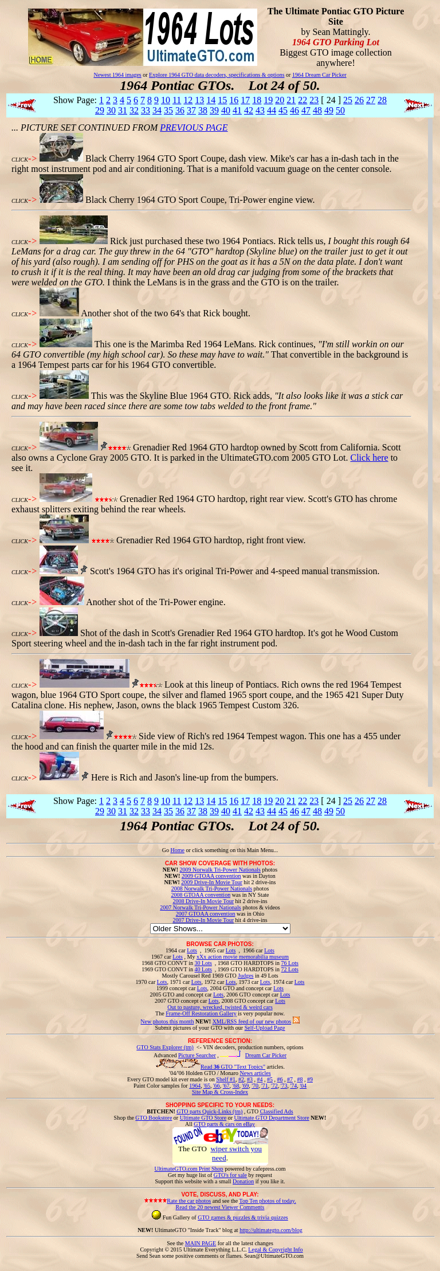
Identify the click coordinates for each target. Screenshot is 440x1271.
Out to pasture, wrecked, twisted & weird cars (220, 1007)
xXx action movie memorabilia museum (243, 957)
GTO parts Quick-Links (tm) (209, 1111)
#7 (290, 1079)
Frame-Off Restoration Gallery (201, 1013)
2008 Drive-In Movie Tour (203, 901)
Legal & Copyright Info (275, 1249)
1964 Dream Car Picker (319, 75)
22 (302, 100)
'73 (284, 1085)
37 (191, 110)
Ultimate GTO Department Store (271, 1118)
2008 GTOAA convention (200, 895)
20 (279, 100)
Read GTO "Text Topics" (233, 1067)
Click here (369, 457)
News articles (254, 1073)
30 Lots (203, 963)
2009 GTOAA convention (211, 876)
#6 (279, 1079)
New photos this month (167, 1021)
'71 (264, 1085)
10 (165, 100)
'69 (245, 1085)
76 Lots (289, 963)
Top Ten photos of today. (267, 1201)
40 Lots (203, 969)
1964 (195, 1085)
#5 (270, 1079)
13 (199, 100)
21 (291, 100)
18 (256, 100)
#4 (259, 1079)
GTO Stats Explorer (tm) (165, 1047)
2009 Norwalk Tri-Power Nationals (220, 869)
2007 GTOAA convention (205, 914)
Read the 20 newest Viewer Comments (219, 1207)
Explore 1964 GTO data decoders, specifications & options (216, 75)
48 (317, 110)
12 (187, 100)
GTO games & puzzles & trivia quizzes (243, 1217)
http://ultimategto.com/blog (270, 1230)
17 (245, 100)
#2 (241, 1079)
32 (134, 110)
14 (210, 100)
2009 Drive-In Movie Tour (211, 882)
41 (237, 110)
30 (111, 110)
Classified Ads (276, 1111)
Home (177, 850)
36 (179, 110)
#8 (299, 1079)
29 (99, 110)
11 (176, 100)
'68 (236, 1085)
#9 (310, 1079)
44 (271, 110)
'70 (255, 1085)
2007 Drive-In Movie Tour (203, 920)
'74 (293, 1085)
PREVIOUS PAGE (193, 127)
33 (145, 110)
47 (306, 110)
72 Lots (289, 969)
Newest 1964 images (117, 75)
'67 (226, 1085)
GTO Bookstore (153, 1118)
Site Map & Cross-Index (220, 1094)
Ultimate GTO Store (203, 1118)
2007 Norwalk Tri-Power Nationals (200, 907)
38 (202, 110)
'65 (206, 1085)
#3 (250, 1079)
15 (222, 100)
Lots (192, 950)
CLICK (19, 159)
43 (260, 110)
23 (314, 100)
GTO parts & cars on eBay (224, 1124)
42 (248, 110)
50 (340, 110)
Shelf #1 (225, 1079)
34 (157, 110)
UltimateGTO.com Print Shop (189, 1169)
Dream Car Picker (265, 1055)
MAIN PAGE (200, 1243)
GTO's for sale (230, 1175)
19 (268, 100)
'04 (303, 1085)
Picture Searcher (197, 1055)
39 (214, 110)
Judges (245, 975)
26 (359, 100)
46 (294, 110)
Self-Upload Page (265, 1028)
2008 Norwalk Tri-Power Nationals (211, 888)
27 (370, 100)
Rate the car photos (189, 1201)
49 (328, 110)
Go (166, 850)
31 (122, 110)
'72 (274, 1085)
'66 (216, 1085)
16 (233, 100)
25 (347, 100)
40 (225, 110)
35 (168, 110)
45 (283, 110)
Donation (243, 1181)
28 (382, 100)
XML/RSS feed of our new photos (252, 1021)
